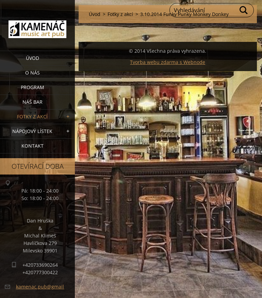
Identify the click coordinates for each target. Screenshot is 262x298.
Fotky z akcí (32, 116)
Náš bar (32, 102)
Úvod (32, 58)
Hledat (244, 10)
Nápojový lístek (32, 131)
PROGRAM (32, 87)
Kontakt (32, 146)
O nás (32, 72)
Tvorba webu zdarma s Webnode (167, 62)
